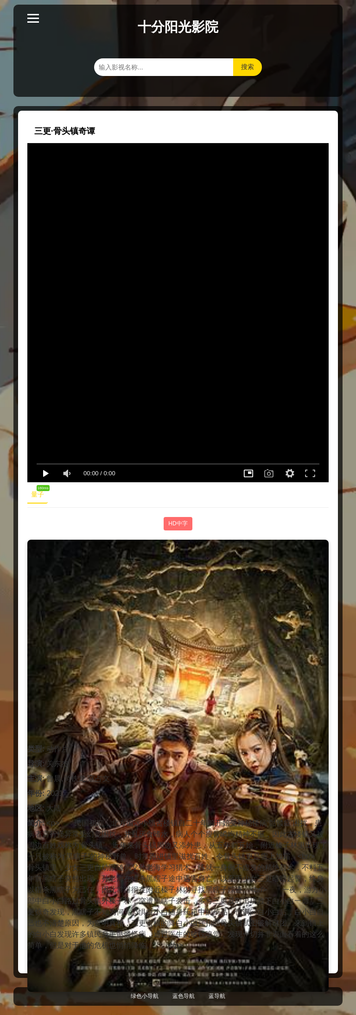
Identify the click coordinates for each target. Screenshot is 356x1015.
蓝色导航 (183, 996)
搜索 (247, 66)
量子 (39, 492)
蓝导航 (217, 996)
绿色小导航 (145, 996)
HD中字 (177, 523)
